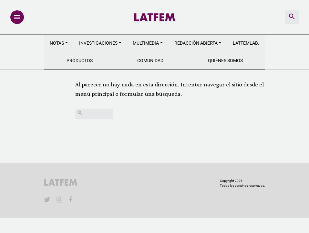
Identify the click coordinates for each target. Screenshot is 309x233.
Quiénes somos (225, 60)
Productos (80, 60)
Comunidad (150, 60)
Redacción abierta (196, 43)
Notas (57, 43)
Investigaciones (98, 43)
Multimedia (146, 43)
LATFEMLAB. (246, 43)
